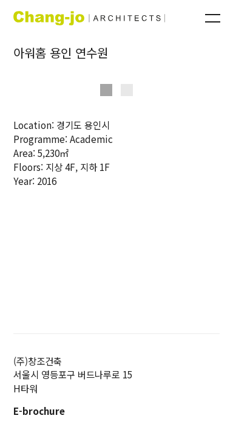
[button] (106, 90)
